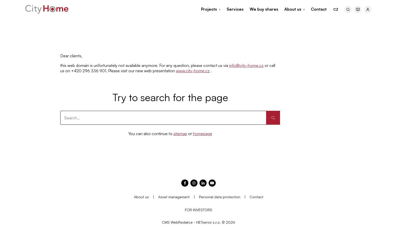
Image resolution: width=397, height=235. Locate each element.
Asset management (174, 197)
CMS (166, 222)
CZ (335, 9)
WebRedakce (182, 222)
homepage (202, 133)
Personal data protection (219, 197)
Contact (256, 197)
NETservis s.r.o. (208, 222)
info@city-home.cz (246, 65)
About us (141, 197)
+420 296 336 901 (88, 70)
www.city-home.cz (193, 70)
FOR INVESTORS (198, 210)
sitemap (180, 133)
